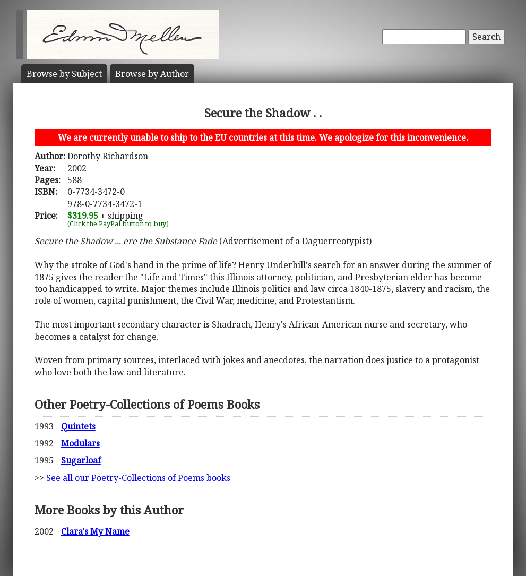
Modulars (80, 443)
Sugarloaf (81, 460)
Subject (64, 74)
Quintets (78, 426)
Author (152, 74)
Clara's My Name (95, 531)
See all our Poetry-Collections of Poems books (138, 478)
